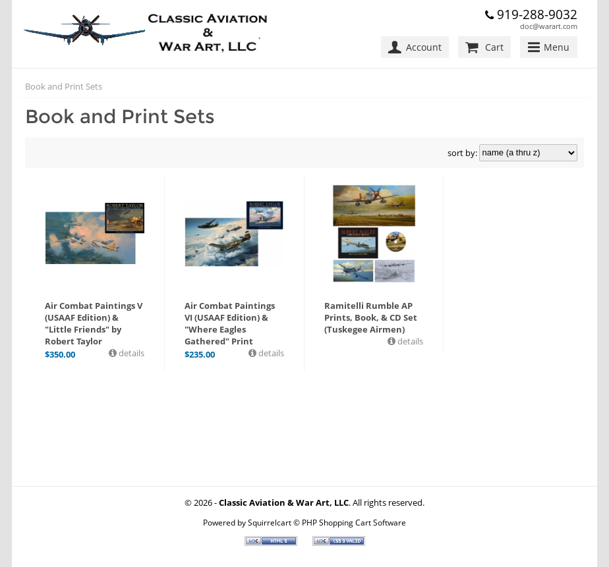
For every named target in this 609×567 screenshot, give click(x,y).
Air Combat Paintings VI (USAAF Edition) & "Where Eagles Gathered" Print (230, 323)
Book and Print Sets (63, 86)
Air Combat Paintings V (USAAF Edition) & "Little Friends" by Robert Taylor (93, 323)
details (130, 353)
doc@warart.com (548, 26)
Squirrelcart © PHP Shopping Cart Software (327, 522)
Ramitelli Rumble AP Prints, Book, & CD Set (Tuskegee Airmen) (370, 317)
